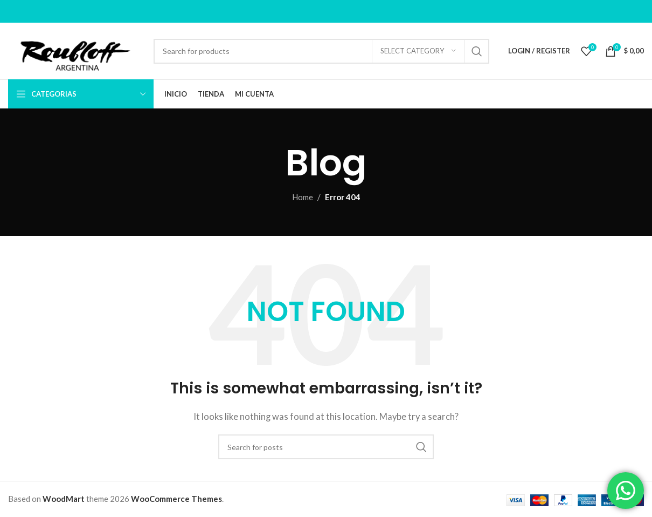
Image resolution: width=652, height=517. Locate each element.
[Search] (321, 51)
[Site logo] (75, 50)
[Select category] (418, 51)
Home (302, 197)
